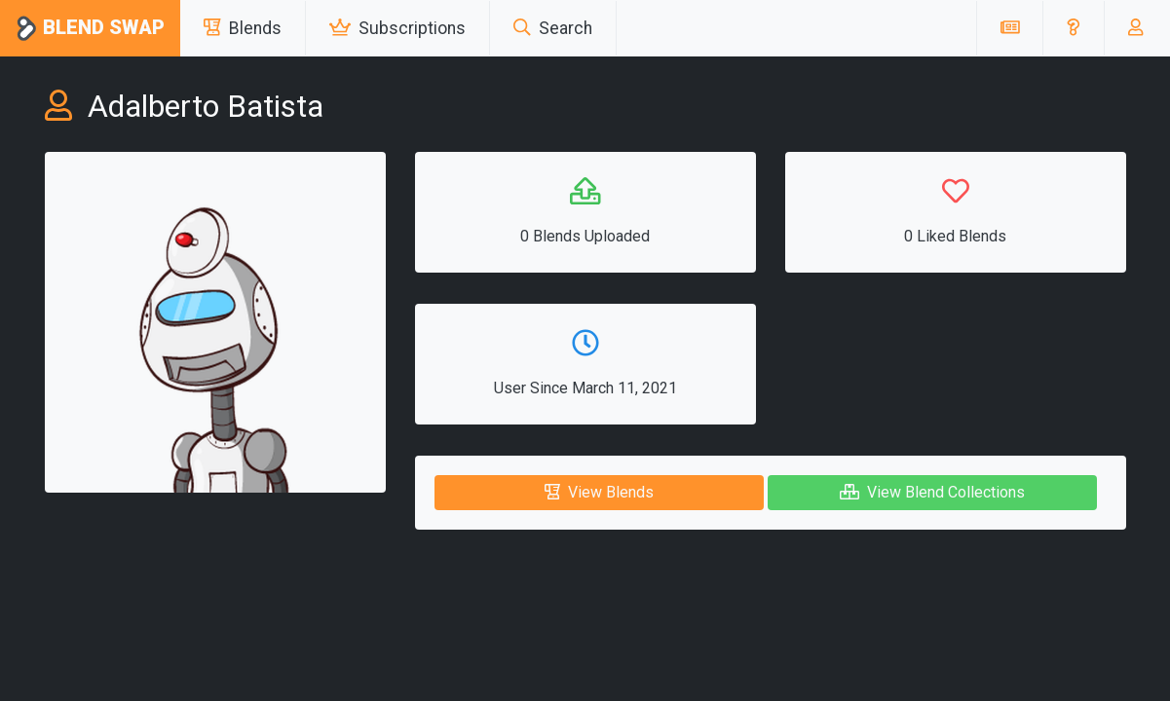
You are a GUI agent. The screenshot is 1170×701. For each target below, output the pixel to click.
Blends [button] (243, 28)
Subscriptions (397, 28)
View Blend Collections (932, 492)
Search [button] (552, 28)
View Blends (599, 492)
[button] (1073, 28)
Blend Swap (90, 29)
